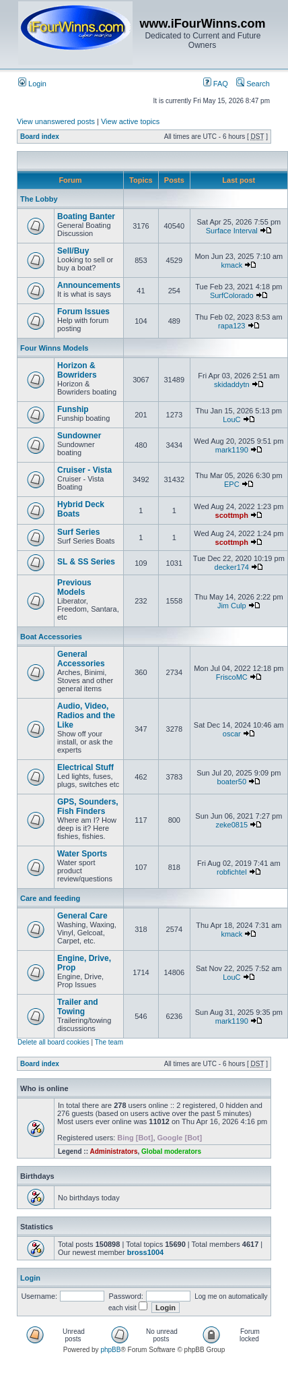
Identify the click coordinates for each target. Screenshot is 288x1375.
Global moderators (171, 1151)
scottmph (232, 515)
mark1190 (231, 450)
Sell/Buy (73, 251)
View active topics (130, 121)
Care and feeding (50, 898)
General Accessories (81, 658)
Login (32, 84)
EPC (232, 484)
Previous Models (74, 587)
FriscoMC (232, 677)
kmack (231, 265)
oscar (232, 734)
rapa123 (231, 326)
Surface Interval (232, 231)
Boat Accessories (51, 637)
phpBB (110, 1349)
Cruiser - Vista (84, 470)
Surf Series (78, 532)
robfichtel (232, 872)
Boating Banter (86, 216)
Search (253, 84)
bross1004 (145, 1252)
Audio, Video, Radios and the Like (86, 715)
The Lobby (39, 199)
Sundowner (79, 435)
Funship (73, 409)
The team (109, 1042)
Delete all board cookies (53, 1042)
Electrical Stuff (85, 767)
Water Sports (82, 853)
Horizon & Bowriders (77, 370)
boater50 (231, 782)
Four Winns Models (54, 348)
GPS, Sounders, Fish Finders (87, 806)
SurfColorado (232, 295)
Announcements (88, 285)
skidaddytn (232, 384)
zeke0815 (231, 825)
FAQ (215, 84)
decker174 (232, 567)
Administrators (113, 1151)
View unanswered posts (56, 121)
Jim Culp (231, 606)
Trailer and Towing (77, 1006)
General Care (82, 915)
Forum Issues (83, 311)
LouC (231, 419)
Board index (39, 136)
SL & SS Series (86, 561)
